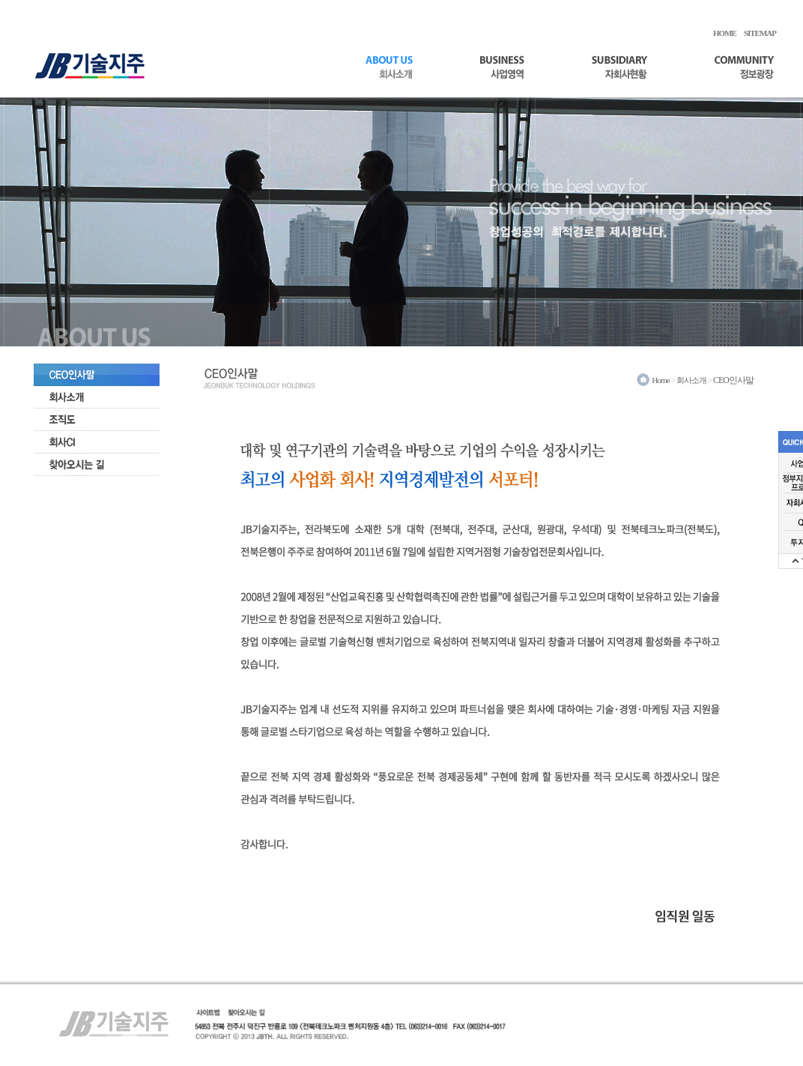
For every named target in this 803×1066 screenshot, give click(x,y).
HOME (724, 32)
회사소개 (691, 380)
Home (661, 380)
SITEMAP (760, 32)
